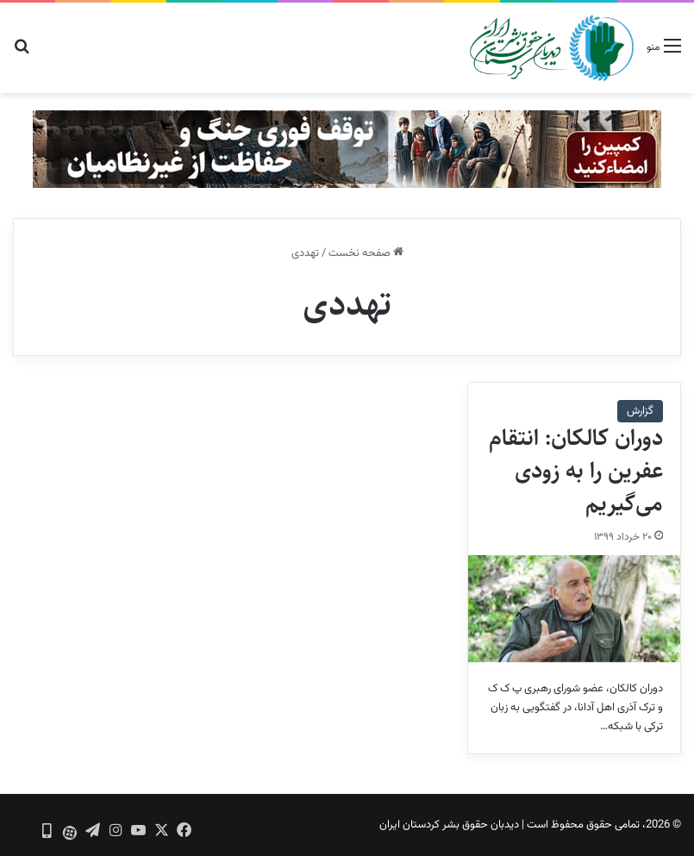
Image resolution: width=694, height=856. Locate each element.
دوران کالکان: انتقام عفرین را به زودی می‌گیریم (576, 471)
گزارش (640, 411)
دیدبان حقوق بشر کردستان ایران (449, 825)
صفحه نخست (365, 253)
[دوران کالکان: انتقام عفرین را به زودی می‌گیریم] (574, 608)
